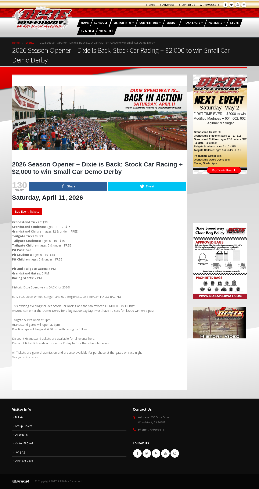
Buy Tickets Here (224, 170)
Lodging (20, 452)
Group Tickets (23, 426)
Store (234, 23)
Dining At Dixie (24, 461)
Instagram (174, 453)
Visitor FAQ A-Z (24, 443)
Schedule (101, 23)
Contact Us (187, 5)
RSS (156, 453)
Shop (150, 5)
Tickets (19, 417)
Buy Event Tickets (27, 211)
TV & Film (87, 31)
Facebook (137, 453)
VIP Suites (106, 31)
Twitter (147, 453)
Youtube (165, 453)
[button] (99, 366)
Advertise (167, 5)
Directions (21, 434)
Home (85, 23)
